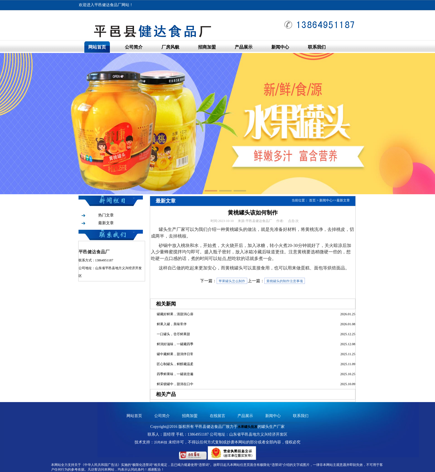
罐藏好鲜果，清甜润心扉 (175, 314)
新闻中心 (280, 47)
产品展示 (243, 47)
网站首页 (97, 47)
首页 (312, 200)
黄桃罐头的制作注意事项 (284, 281)
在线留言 (217, 416)
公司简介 (134, 47)
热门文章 (106, 215)
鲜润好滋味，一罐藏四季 (175, 344)
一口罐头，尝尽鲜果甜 (173, 334)
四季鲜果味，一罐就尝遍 (175, 374)
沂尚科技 (160, 442)
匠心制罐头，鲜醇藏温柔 (175, 364)
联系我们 (317, 47)
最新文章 (106, 223)
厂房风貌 (170, 47)
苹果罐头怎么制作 (232, 281)
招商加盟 (207, 47)
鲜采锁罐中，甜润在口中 (175, 384)
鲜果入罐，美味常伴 (172, 324)
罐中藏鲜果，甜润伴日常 (175, 354)
